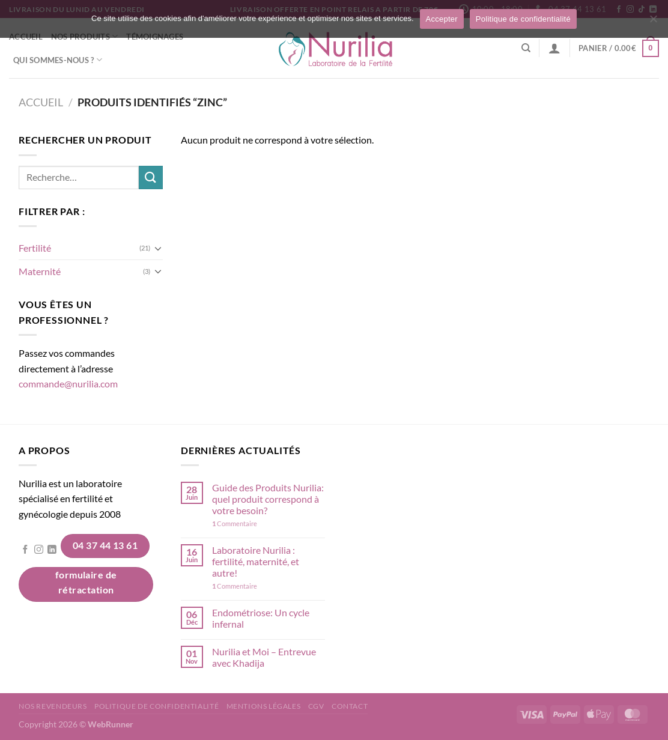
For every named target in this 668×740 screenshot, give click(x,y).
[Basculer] (158, 248)
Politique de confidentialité (156, 706)
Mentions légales (263, 706)
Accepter (442, 18)
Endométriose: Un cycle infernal (260, 618)
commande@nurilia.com (68, 383)
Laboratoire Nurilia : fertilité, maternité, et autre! (255, 561)
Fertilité (35, 247)
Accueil (41, 102)
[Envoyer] (151, 177)
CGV (316, 706)
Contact (350, 706)
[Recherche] (525, 48)
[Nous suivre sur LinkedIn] (51, 550)
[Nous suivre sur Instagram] (38, 550)
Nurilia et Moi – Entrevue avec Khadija (264, 657)
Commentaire (234, 523)
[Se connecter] (554, 48)
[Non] (653, 22)
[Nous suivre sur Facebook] (25, 550)
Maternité (40, 271)
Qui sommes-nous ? (57, 59)
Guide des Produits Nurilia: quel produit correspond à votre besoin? (268, 499)
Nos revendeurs (53, 706)
